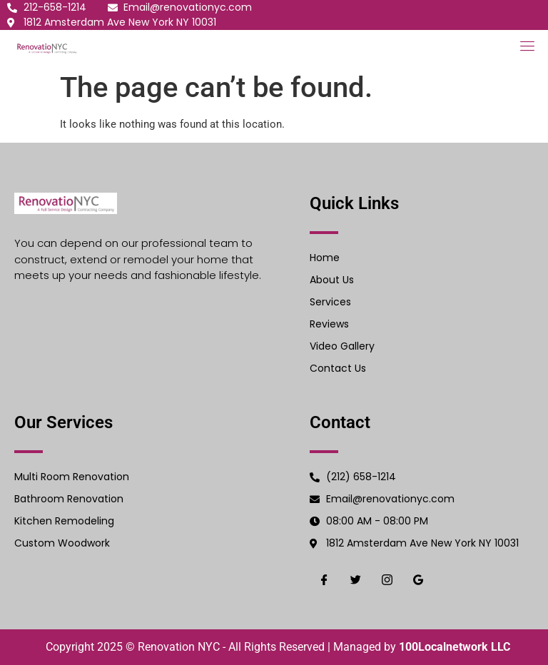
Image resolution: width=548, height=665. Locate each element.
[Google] (418, 579)
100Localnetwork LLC (454, 647)
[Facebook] (324, 579)
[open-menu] (525, 47)
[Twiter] (355, 579)
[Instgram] (386, 579)
